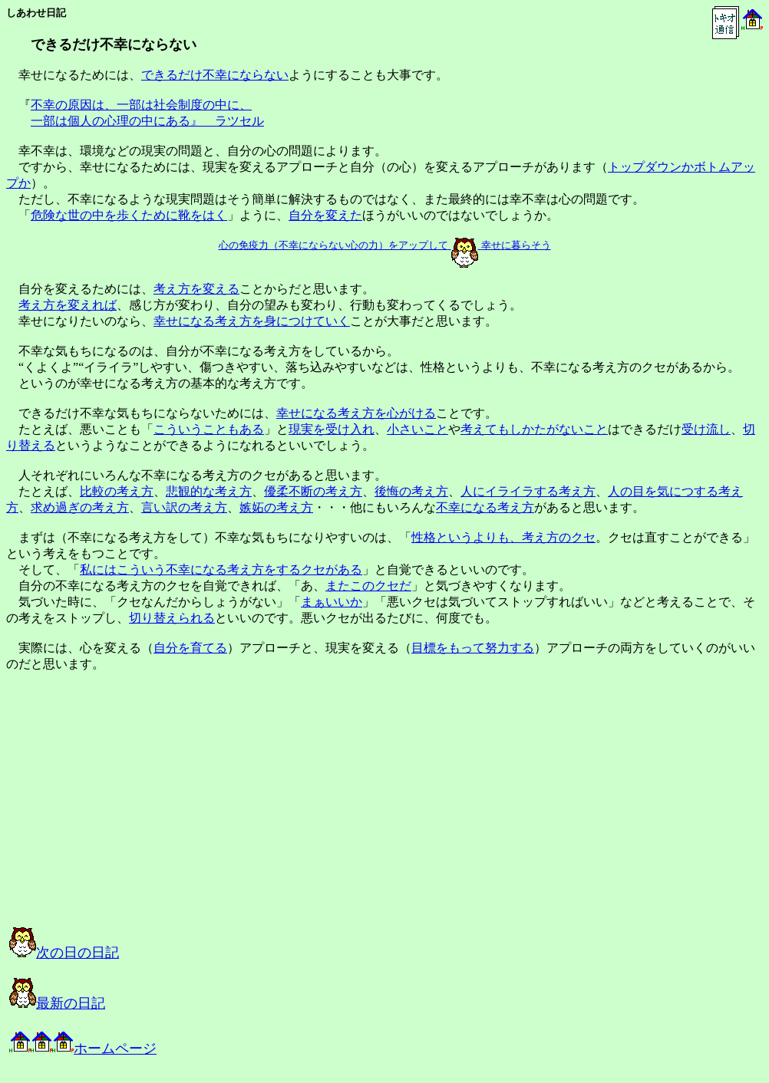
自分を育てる (190, 647)
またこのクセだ (368, 585)
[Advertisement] (164, 813)
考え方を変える (196, 288)
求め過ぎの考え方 (80, 507)
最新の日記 (57, 1003)
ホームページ (83, 1048)
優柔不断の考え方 (313, 491)
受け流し (706, 429)
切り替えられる (172, 617)
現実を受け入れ (332, 429)
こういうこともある (208, 429)
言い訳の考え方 (184, 507)
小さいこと (417, 429)
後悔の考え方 (411, 491)
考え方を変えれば (67, 304)
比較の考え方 (116, 491)
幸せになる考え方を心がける (356, 413)
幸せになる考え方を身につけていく (251, 321)
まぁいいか (331, 601)
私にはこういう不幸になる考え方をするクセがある (221, 569)
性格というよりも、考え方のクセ (503, 537)
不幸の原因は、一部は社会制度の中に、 (141, 104)
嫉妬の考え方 (276, 507)
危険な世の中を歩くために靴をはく (129, 215)
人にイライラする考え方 (528, 491)
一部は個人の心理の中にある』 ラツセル (147, 120)
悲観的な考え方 (209, 491)
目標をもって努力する (472, 647)
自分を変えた (325, 215)
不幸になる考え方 (485, 507)
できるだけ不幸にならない (215, 74)
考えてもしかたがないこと (534, 429)
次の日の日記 (64, 952)
